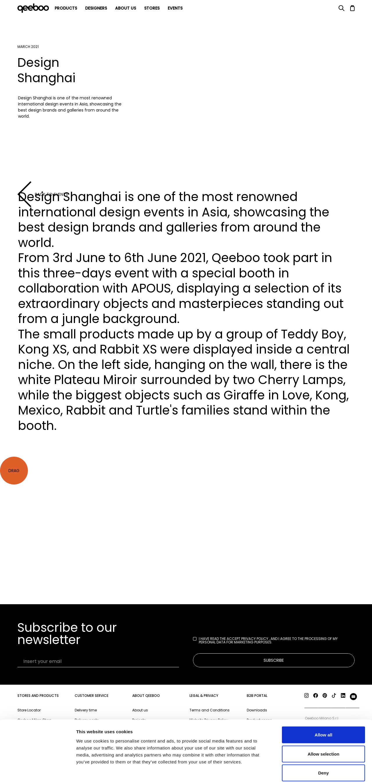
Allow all (323, 705)
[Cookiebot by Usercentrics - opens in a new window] (37, 770)
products (66, 8)
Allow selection (323, 724)
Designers (96, 8)
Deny (323, 743)
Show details (305, 770)
